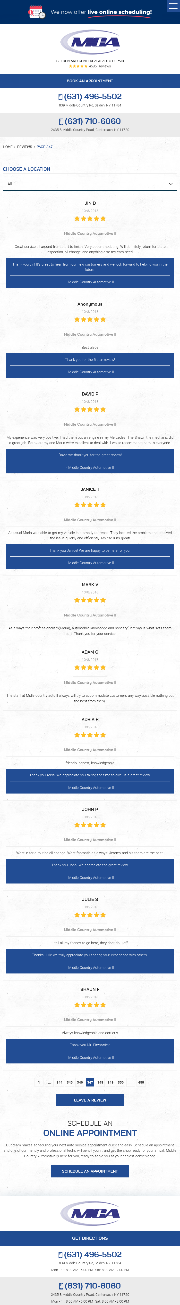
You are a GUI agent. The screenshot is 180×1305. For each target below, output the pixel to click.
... (49, 1082)
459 (141, 1082)
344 (59, 1082)
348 (100, 1082)
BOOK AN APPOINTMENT (90, 81)
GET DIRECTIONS (90, 1238)
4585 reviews (100, 66)
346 (80, 1082)
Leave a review (90, 1100)
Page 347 (44, 147)
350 (121, 1082)
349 (110, 1082)
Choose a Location (26, 169)
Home (8, 147)
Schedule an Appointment (90, 1171)
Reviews (24, 147)
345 (70, 1082)
